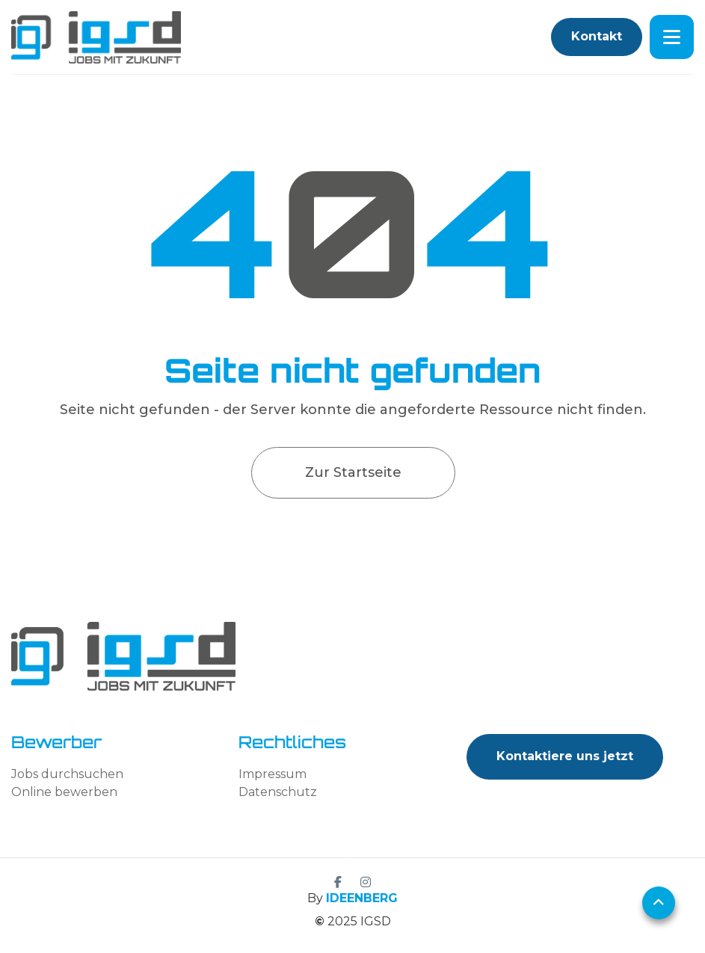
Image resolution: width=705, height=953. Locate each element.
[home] (96, 37)
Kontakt (596, 36)
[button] (672, 37)
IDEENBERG (362, 898)
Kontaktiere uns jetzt (564, 756)
